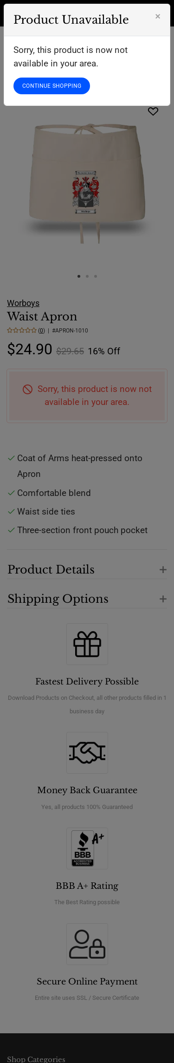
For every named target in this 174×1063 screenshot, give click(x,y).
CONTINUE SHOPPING (51, 86)
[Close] (158, 16)
